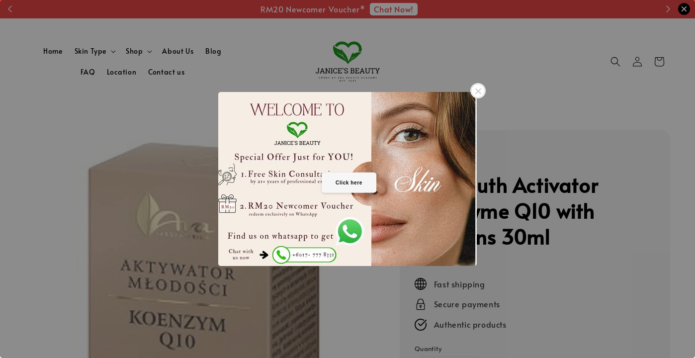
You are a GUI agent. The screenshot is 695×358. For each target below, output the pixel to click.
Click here (349, 182)
